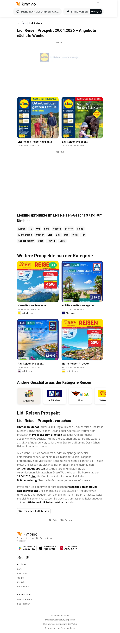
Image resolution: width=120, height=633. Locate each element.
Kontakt (21, 582)
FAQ (19, 569)
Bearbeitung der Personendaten (60, 628)
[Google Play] (27, 548)
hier (33, 476)
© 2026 (60, 615)
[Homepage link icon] (49, 520)
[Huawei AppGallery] (68, 548)
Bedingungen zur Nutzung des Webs (60, 624)
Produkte (22, 573)
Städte (20, 577)
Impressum (23, 586)
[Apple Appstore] (47, 548)
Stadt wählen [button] (80, 11)
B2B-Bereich (23, 603)
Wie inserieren (24, 599)
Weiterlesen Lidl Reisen (34, 511)
